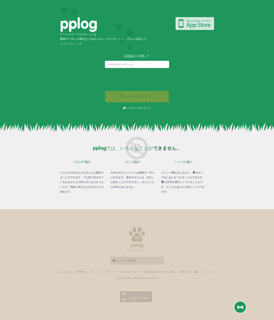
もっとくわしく (71, 43)
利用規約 (129, 56)
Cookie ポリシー (130, 271)
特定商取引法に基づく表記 (160, 271)
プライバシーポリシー (103, 271)
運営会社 (185, 271)
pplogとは (65, 271)
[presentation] (137, 79)
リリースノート (205, 272)
